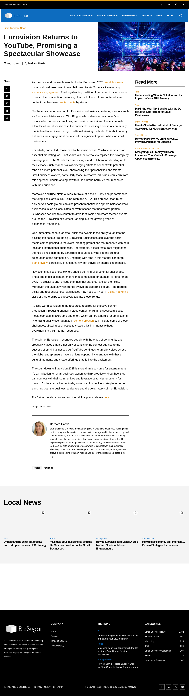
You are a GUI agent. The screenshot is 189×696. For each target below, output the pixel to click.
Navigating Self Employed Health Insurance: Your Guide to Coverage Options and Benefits (155, 155)
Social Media (141, 135)
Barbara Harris (36, 63)
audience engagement (45, 92)
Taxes (137, 105)
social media (67, 102)
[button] (180, 15)
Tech (137, 92)
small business (114, 82)
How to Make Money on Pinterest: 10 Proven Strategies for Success (156, 140)
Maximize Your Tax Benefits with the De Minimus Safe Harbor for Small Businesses (158, 112)
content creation (84, 320)
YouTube (48, 467)
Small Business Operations (147, 148)
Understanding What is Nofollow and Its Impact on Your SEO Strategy (158, 97)
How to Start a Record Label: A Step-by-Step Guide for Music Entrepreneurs (117, 545)
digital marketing (118, 291)
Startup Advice (141, 122)
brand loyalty (39, 262)
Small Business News (15, 28)
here (106, 397)
